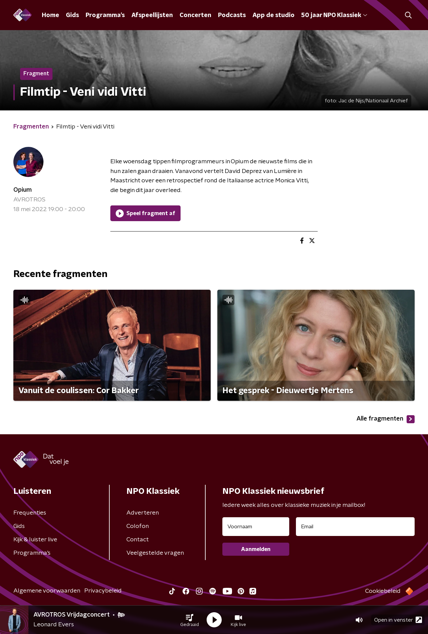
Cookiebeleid (383, 591)
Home (50, 15)
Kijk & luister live (35, 540)
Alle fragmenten (385, 419)
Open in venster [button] (398, 620)
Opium (22, 190)
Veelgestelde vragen (155, 553)
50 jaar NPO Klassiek (334, 15)
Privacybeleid (103, 591)
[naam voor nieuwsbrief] (255, 526)
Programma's (105, 15)
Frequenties (29, 513)
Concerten (195, 15)
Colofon (137, 526)
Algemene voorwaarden (46, 591)
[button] (189, 620)
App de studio (273, 15)
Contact (137, 540)
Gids (72, 15)
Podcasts (232, 15)
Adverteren (142, 513)
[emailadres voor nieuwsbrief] (355, 526)
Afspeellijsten (152, 15)
